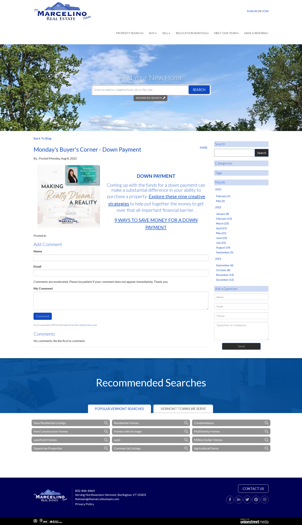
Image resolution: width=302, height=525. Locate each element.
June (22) (221, 237)
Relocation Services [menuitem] (192, 33)
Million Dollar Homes (208, 440)
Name (38, 251)
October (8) (223, 270)
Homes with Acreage (128, 431)
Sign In (252, 11)
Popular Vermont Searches (119, 409)
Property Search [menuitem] (129, 33)
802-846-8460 (85, 490)
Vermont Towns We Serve (183, 409)
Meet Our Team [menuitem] (226, 33)
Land (117, 440)
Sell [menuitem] (166, 33)
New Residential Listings (50, 423)
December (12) (225, 279)
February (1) (223, 196)
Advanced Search (149, 97)
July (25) (221, 242)
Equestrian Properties (48, 448)
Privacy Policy (74, 325)
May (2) (220, 200)
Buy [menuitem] (153, 33)
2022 (218, 207)
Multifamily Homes (207, 431)
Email (37, 266)
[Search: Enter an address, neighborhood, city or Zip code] (151, 89)
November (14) (225, 274)
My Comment (43, 288)
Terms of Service (87, 325)
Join (265, 11)
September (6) (224, 265)
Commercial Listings (127, 448)
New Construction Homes (51, 431)
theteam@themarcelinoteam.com (97, 499)
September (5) (224, 252)
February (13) (224, 218)
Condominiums (204, 423)
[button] (199, 89)
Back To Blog (42, 138)
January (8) (222, 213)
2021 (218, 258)
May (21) (221, 233)
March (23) (222, 223)
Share (203, 147)
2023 (218, 189)
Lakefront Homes (45, 440)
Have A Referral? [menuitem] (256, 33)
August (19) (223, 247)
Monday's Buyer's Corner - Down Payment (87, 149)
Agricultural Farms (206, 448)
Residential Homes (126, 423)
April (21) (221, 228)
